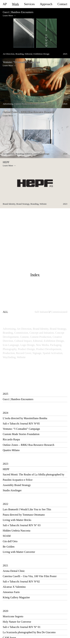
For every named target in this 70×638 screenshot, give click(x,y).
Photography (10, 349)
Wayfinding (9, 357)
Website (21, 357)
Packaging (56, 345)
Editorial (38, 340)
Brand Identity (41, 328)
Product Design (26, 349)
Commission (21, 332)
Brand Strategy (58, 328)
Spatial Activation (53, 353)
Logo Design (27, 345)
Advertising (9, 328)
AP (5, 4)
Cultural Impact (23, 340)
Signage (37, 353)
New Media (42, 345)
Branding (8, 332)
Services (29, 4)
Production (9, 353)
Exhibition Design (54, 340)
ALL (5, 311)
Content (24, 336)
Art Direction (24, 328)
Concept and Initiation (41, 332)
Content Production (41, 336)
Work (15, 4)
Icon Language (11, 345)
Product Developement (49, 349)
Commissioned (59, 311)
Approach (46, 4)
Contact (62, 4)
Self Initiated (42, 311)
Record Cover (24, 353)
